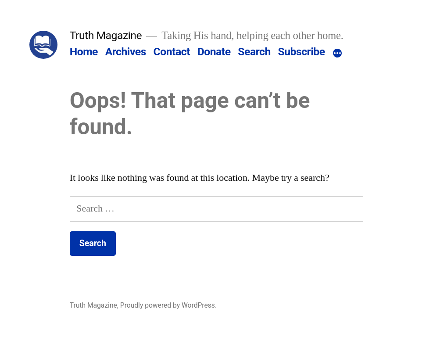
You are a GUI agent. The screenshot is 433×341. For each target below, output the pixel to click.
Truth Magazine (106, 35)
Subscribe (301, 51)
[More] (337, 53)
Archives (125, 51)
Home (84, 51)
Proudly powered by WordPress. (168, 305)
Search (254, 51)
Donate (214, 51)
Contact (172, 51)
